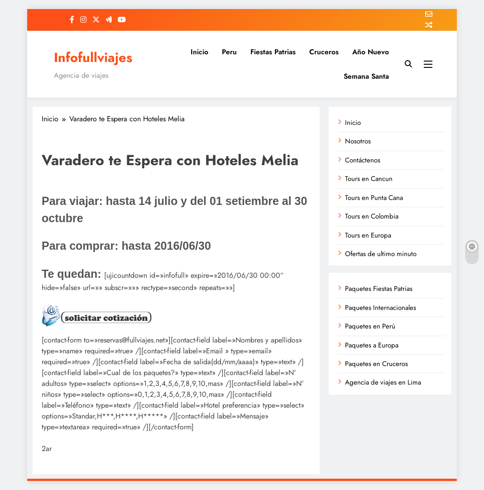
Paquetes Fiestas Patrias (378, 289)
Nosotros (358, 141)
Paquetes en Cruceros (376, 364)
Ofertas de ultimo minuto (381, 254)
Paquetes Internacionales (380, 308)
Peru (229, 52)
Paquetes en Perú (370, 326)
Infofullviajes (93, 57)
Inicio (199, 52)
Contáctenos (362, 160)
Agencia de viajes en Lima (383, 382)
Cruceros (324, 52)
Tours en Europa (368, 235)
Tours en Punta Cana (374, 198)
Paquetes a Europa (371, 345)
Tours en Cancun (369, 179)
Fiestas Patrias (273, 52)
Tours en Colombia (371, 216)
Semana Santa (366, 76)
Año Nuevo (370, 52)
